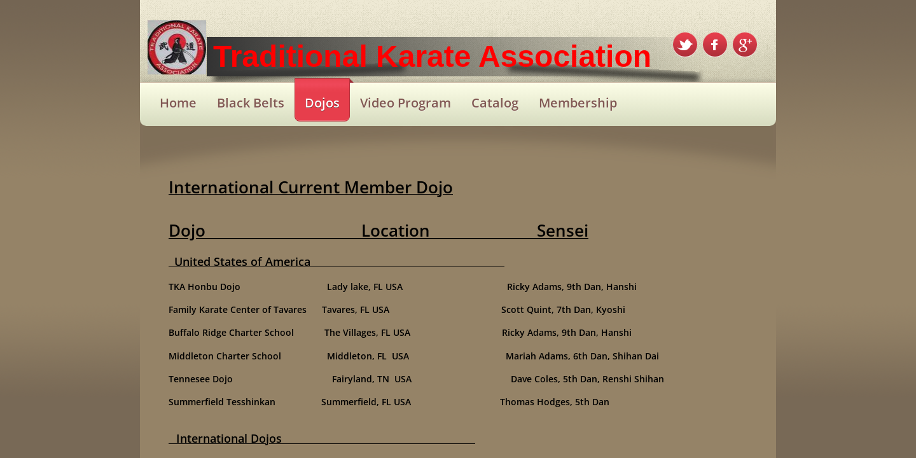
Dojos (322, 102)
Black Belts (250, 102)
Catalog (494, 102)
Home (178, 102)
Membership (578, 102)
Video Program (405, 102)
